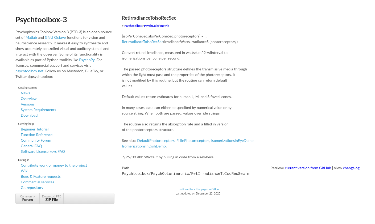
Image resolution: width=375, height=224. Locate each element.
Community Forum (36, 140)
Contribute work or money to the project (54, 165)
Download (29, 115)
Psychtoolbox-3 (41, 19)
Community (27, 198)
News (25, 93)
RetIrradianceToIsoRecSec (142, 41)
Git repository (32, 187)
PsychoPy (87, 59)
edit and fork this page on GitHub (199, 188)
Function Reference (36, 134)
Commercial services (37, 182)
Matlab (31, 37)
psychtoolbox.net (29, 71)
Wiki (24, 170)
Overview (29, 98)
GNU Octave (55, 37)
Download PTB (51, 198)
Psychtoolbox (133, 25)
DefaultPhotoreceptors (156, 140)
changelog (351, 168)
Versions (28, 104)
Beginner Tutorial (34, 129)
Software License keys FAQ (43, 151)
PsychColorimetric (156, 25)
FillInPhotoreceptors (192, 140)
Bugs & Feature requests (41, 176)
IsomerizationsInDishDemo (144, 146)
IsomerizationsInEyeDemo (232, 140)
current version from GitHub (308, 168)
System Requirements (38, 109)
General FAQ (31, 145)
